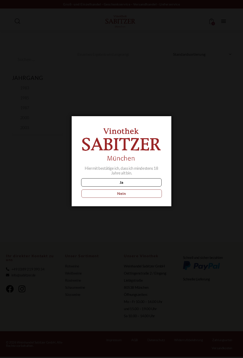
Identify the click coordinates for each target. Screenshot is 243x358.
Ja (100, 187)
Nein (142, 187)
